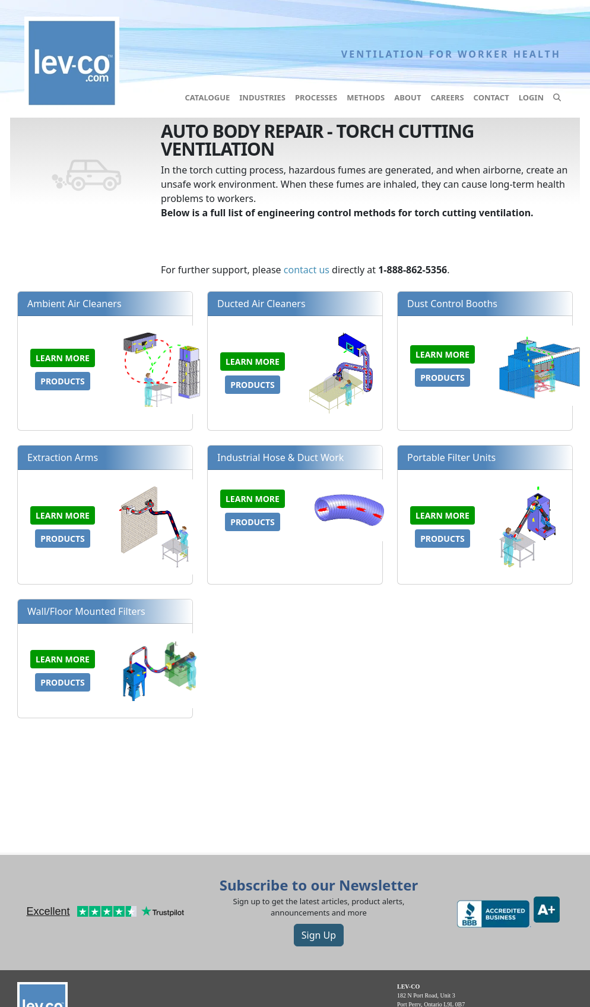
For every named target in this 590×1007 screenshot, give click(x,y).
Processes (316, 97)
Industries (262, 97)
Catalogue (207, 97)
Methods (366, 97)
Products (62, 381)
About (407, 97)
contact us (306, 269)
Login (531, 97)
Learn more (63, 358)
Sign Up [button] (319, 935)
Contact (491, 97)
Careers (447, 97)
